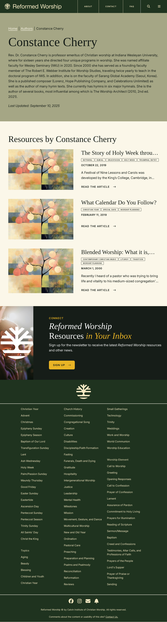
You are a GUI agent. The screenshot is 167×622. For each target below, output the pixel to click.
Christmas (27, 422)
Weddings (113, 428)
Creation (69, 428)
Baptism (112, 537)
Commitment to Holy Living (123, 511)
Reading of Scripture (119, 524)
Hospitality (70, 474)
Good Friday (28, 486)
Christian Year (91, 210)
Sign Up (62, 365)
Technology (114, 415)
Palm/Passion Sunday (34, 474)
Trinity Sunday (29, 525)
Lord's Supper (115, 567)
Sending (112, 584)
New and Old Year (75, 532)
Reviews (69, 584)
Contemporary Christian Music (99, 259)
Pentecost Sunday (32, 512)
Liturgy (124, 259)
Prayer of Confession (120, 492)
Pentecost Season (31, 519)
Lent (23, 454)
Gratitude (69, 467)
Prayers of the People (120, 560)
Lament (111, 498)
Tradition (138, 259)
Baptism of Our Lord (33, 441)
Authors (27, 28)
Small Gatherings (117, 409)
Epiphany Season (31, 435)
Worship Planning (130, 210)
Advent (25, 415)
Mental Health (72, 499)
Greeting (112, 472)
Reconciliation (72, 571)
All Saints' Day (29, 532)
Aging (24, 557)
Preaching (70, 551)
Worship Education (118, 448)
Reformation (71, 577)
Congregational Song (77, 422)
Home (12, 28)
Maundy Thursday (32, 480)
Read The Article (98, 186)
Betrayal (87, 160)
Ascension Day (30, 506)
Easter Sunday (29, 493)
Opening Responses (119, 479)
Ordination (70, 538)
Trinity (110, 422)
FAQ (132, 6)
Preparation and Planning (79, 558)
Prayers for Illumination (121, 518)
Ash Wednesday (30, 461)
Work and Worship (118, 435)
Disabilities (70, 441)
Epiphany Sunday (31, 428)
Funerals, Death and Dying (79, 461)
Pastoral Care (72, 545)
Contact (110, 6)
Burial (100, 160)
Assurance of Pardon (119, 505)
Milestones (70, 506)
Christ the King (30, 538)
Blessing (26, 570)
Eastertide (27, 499)
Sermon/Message (117, 531)
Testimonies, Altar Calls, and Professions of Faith (124, 552)
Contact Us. (112, 616)
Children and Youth (32, 576)
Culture (68, 435)
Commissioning (73, 415)
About (88, 6)
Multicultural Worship (76, 525)
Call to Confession (118, 485)
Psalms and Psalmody (77, 564)
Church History (73, 409)
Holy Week (129, 160)
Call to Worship (116, 466)
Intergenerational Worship (79, 480)
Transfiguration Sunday (35, 448)
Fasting (68, 454)
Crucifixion (114, 160)
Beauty (25, 563)
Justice (68, 486)
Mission (68, 512)
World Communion (118, 441)
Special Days (109, 210)
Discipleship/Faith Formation (81, 448)
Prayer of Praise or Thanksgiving (118, 575)
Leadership (70, 493)
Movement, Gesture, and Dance (83, 519)
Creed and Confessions (121, 544)
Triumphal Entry (148, 160)
